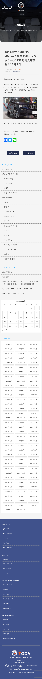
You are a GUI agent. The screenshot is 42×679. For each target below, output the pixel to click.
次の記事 (29, 153)
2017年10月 (21, 491)
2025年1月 (21, 358)
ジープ (6, 221)
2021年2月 (8, 431)
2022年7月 (21, 404)
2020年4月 (21, 445)
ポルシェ (7, 235)
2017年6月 (33, 496)
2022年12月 (33, 395)
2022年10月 (21, 399)
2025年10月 (21, 344)
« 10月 (4, 330)
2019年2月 (8, 468)
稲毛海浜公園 (7, 272)
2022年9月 (33, 399)
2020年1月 (21, 450)
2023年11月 (8, 381)
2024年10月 (21, 362)
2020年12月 (33, 431)
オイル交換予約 (7, 533)
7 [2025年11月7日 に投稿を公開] (26, 313)
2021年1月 (21, 431)
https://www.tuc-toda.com (23, 669)
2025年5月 (8, 353)
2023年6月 (33, 386)
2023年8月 (8, 386)
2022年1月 (21, 413)
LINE (6, 7)
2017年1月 (21, 505)
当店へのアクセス (10, 193)
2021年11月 (8, 418)
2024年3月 (33, 372)
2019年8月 (8, 459)
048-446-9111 (10, 7)
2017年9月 (33, 491)
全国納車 (5, 589)
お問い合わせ (7, 634)
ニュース (12, 30)
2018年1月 (21, 487)
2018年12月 (33, 468)
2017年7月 (21, 496)
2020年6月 (33, 441)
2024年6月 (33, 367)
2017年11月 (8, 491)
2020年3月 (33, 445)
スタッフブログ (7, 548)
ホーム (5, 30)
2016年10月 (21, 510)
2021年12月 (33, 413)
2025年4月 (21, 353)
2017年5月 (8, 500)
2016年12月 (33, 505)
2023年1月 (21, 395)
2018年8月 (8, 477)
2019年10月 (21, 454)
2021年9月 (33, 418)
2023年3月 (33, 390)
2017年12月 (33, 487)
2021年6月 (33, 422)
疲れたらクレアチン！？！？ (13, 293)
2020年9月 (33, 436)
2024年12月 (33, 358)
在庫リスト (3, 7)
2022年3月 (33, 408)
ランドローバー (10, 249)
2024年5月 (8, 372)
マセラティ (8, 240)
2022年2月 (8, 413)
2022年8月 (8, 404)
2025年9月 (33, 344)
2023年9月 (33, 381)
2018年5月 (8, 482)
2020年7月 (21, 441)
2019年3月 (33, 464)
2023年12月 (33, 376)
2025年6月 (33, 349)
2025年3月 (33, 353)
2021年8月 (8, 422)
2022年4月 (21, 408)
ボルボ (6, 230)
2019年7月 (21, 459)
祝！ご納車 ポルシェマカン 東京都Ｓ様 (17, 289)
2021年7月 (21, 422)
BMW (6, 202)
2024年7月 (21, 367)
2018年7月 (21, 477)
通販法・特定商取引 (9, 638)
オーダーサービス (8, 599)
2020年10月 (21, 436)
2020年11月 (8, 436)
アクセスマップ (7, 564)
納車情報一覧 (7, 197)
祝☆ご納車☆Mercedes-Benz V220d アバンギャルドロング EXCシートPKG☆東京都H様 (20, 282)
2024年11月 (8, 362)
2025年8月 (8, 349)
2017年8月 (8, 496)
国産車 (6, 254)
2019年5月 (8, 464)
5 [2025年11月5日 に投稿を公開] (15, 313)
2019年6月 (33, 459)
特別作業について (8, 594)
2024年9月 (33, 362)
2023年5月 (8, 390)
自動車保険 (6, 603)
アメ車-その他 (9, 212)
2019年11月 (8, 454)
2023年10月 (21, 381)
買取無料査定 (7, 608)
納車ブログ (6, 543)
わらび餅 (5, 277)
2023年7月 (21, 386)
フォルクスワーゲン (11, 226)
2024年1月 (21, 376)
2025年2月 (8, 358)
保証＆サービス (7, 585)
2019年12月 (33, 450)
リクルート (6, 624)
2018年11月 (8, 473)
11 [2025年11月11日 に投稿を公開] (10, 317)
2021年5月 (8, 427)
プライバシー (7, 629)
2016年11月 (8, 510)
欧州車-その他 (9, 259)
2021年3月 (33, 427)
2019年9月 (33, 454)
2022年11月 (8, 399)
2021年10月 (21, 418)
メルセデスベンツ (10, 245)
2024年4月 (21, 372)
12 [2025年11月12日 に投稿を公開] (16, 317)
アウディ (7, 207)
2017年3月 (33, 500)
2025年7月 (21, 349)
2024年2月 (8, 376)
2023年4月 (21, 390)
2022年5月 (8, 408)
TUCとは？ (6, 573)
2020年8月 (8, 441)
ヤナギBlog (8, 178)
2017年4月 (21, 500)
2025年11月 (8, 344)
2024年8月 (8, 367)
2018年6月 (33, 477)
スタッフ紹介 (7, 568)
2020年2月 (8, 450)
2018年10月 (21, 473)
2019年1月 (21, 468)
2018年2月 (8, 487)
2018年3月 (33, 482)
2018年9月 (33, 473)
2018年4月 (21, 482)
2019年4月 (21, 464)
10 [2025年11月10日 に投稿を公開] (5, 317)
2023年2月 (8, 395)
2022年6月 (33, 404)
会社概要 (5, 620)
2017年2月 (8, 505)
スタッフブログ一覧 (9, 174)
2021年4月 (21, 427)
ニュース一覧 (15, 71)
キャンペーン (7, 169)
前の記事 (13, 153)
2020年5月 (8, 445)
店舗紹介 (5, 559)
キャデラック (9, 216)
